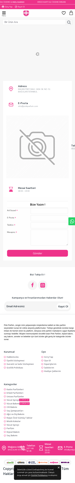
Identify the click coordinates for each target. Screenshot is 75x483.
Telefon (10, 225)
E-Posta (10, 217)
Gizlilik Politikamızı (39, 475)
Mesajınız (11, 232)
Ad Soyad (11, 210)
